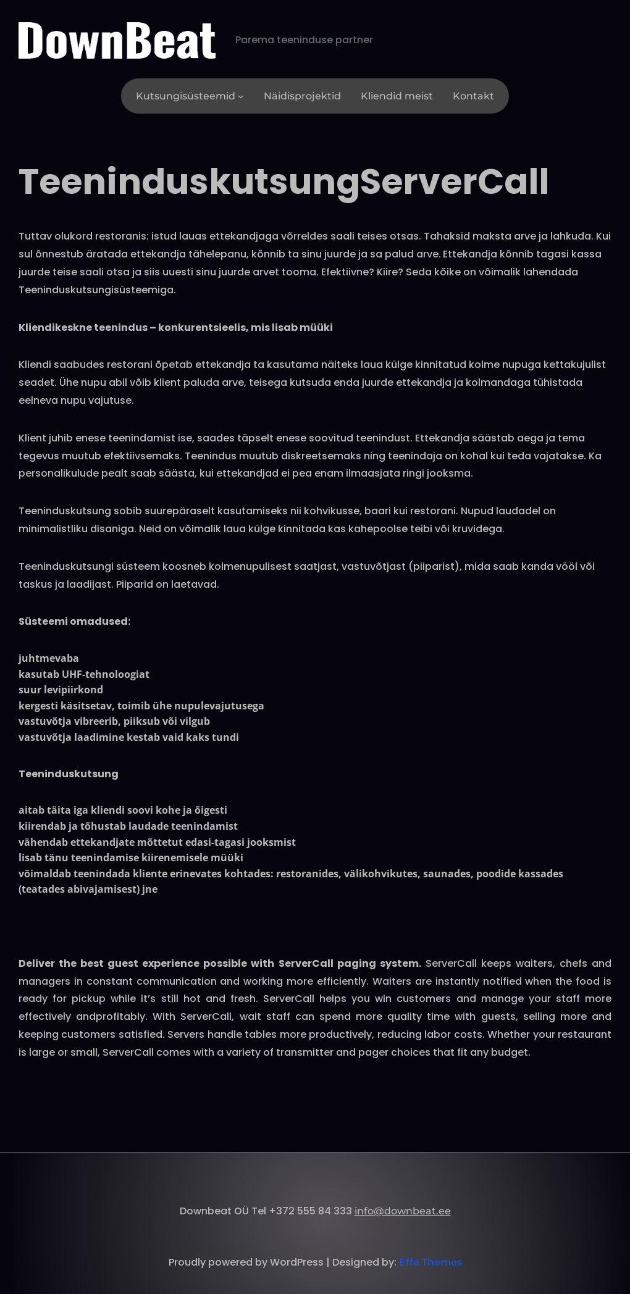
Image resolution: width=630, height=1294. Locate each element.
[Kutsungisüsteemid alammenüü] (241, 96)
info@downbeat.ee (403, 1211)
